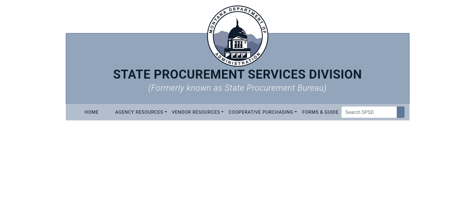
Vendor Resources (196, 112)
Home (91, 112)
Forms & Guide (320, 112)
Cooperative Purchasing (260, 112)
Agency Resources (139, 112)
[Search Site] (401, 112)
